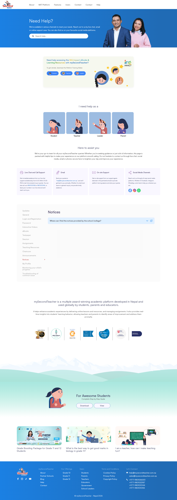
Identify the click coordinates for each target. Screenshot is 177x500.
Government (86, 485)
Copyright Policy (110, 479)
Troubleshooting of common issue (30, 274)
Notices (25, 259)
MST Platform (44, 5)
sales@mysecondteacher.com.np (143, 476)
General (25, 215)
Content (78, 5)
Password (26, 223)
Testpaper (26, 235)
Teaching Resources (30, 247)
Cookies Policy (109, 473)
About (31, 5)
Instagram (134, 190)
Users (67, 5)
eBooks (25, 231)
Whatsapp (139, 190)
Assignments (27, 243)
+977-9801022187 (137, 482)
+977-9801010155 (137, 488)
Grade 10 (66, 473)
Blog (42, 479)
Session (25, 239)
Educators (85, 482)
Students (85, 473)
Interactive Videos (29, 227)
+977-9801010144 (137, 485)
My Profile (26, 264)
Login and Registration (31, 219)
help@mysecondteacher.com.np (67, 180)
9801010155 (31, 185)
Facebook (130, 190)
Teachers (85, 479)
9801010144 (41, 185)
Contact (89, 5)
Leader (100, 136)
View (102, 406)
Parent (123, 136)
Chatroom (26, 251)
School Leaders (87, 488)
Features (57, 5)
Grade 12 (66, 479)
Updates (25, 211)
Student (54, 136)
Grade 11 (66, 476)
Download (84, 406)
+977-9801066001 (137, 480)
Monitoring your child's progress (31, 268)
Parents (84, 476)
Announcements (29, 255)
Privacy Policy (109, 476)
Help (98, 5)
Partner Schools (47, 476)
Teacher (77, 136)
